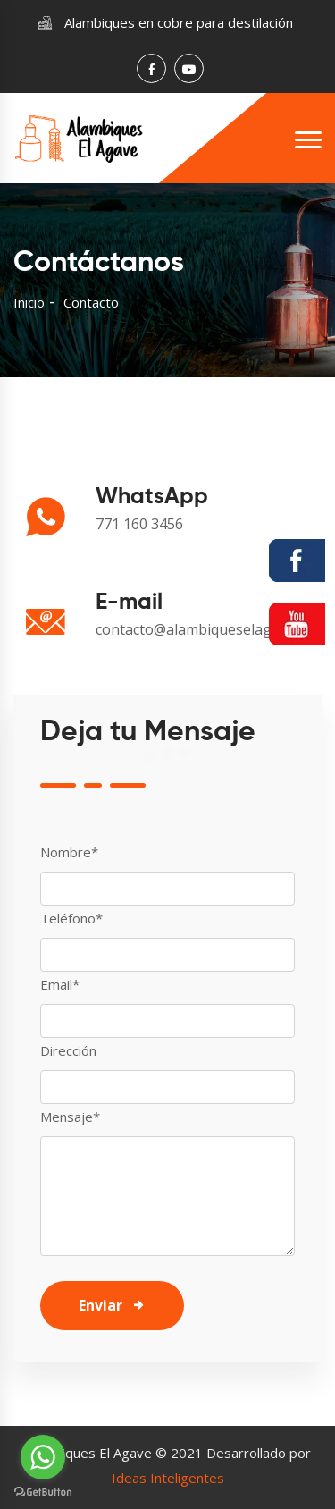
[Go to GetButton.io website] (42, 1491)
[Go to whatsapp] (43, 1457)
